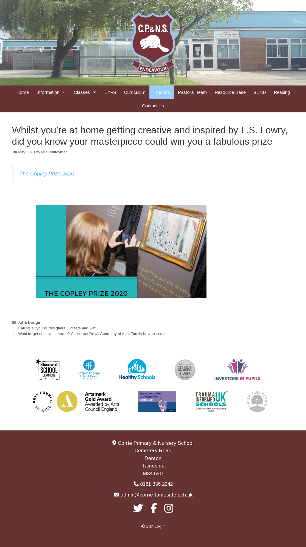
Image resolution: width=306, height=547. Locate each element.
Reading (282, 92)
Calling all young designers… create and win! (57, 328)
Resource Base (230, 92)
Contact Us (153, 105)
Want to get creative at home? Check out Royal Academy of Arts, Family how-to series (92, 333)
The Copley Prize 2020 (46, 174)
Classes (87, 92)
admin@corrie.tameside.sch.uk (156, 495)
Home (22, 92)
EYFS (110, 92)
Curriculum (135, 92)
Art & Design (29, 322)
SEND (259, 92)
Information (53, 92)
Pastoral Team (192, 92)
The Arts (161, 92)
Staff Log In (156, 526)
